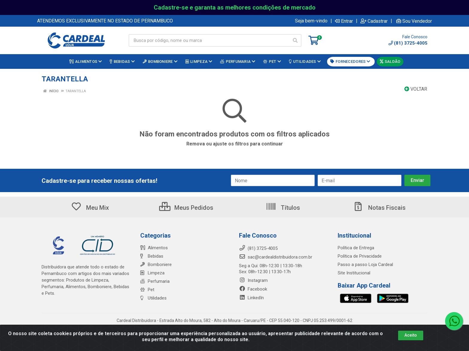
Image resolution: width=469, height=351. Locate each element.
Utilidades (153, 298)
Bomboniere (156, 264)
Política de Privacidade (360, 256)
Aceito (410, 335)
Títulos (283, 207)
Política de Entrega (356, 247)
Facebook (253, 289)
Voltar (415, 89)
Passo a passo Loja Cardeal (365, 264)
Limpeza (152, 273)
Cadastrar (374, 21)
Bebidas (151, 256)
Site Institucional (354, 273)
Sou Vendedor (414, 21)
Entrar (344, 21)
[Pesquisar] (295, 40)
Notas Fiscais (379, 207)
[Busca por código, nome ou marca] (209, 40)
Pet (147, 289)
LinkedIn (251, 297)
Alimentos (154, 247)
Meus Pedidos (186, 207)
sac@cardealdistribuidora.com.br (275, 257)
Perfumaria (155, 281)
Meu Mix (90, 207)
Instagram (253, 280)
